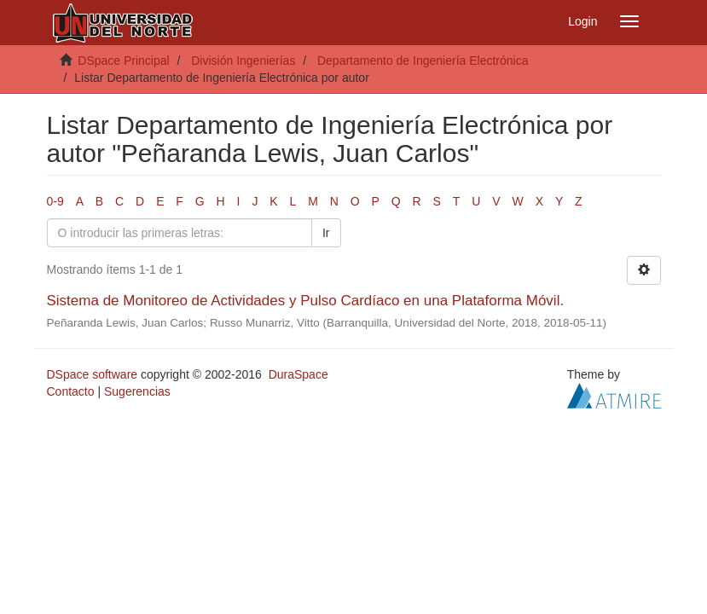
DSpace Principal (123, 60)
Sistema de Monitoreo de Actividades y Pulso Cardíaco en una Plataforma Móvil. (306, 301)
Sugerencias (137, 391)
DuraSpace (298, 374)
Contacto (71, 391)
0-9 (55, 201)
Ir (326, 233)
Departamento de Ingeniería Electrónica (422, 60)
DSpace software (92, 374)
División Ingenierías (243, 60)
